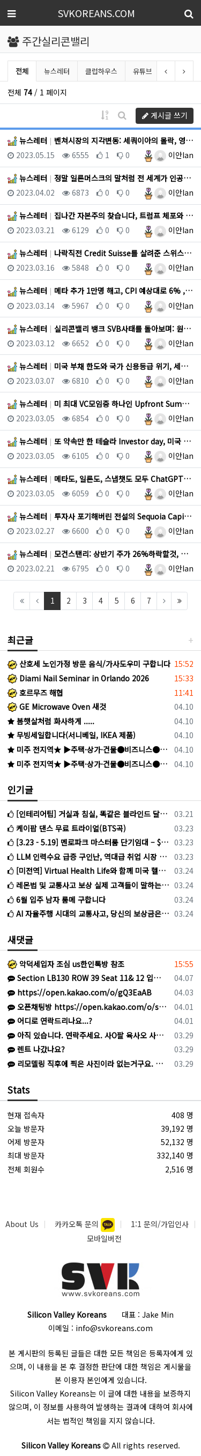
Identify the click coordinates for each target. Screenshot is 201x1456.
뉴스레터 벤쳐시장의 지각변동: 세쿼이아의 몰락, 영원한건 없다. (100, 140)
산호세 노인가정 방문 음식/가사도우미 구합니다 (89, 663)
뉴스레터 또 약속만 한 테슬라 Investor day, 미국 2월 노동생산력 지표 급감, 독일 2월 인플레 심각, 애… (100, 441)
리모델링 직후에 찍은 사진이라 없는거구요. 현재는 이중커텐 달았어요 (87, 1063)
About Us (22, 1224)
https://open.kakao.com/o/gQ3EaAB (80, 992)
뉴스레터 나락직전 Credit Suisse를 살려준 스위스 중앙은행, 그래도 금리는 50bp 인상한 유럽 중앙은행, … (100, 253)
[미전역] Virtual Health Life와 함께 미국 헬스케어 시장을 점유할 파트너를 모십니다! (89, 870)
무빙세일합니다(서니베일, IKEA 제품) (72, 735)
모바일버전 (104, 1238)
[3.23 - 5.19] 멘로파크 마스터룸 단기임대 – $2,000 (89, 842)
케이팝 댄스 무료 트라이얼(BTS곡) (67, 828)
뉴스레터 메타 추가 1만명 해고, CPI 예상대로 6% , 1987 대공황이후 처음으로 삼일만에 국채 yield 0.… (100, 290)
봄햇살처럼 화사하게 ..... (51, 721)
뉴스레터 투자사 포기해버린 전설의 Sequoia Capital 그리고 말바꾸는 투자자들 (100, 516)
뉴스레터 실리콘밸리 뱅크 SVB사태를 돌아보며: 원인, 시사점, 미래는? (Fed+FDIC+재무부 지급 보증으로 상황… (100, 328)
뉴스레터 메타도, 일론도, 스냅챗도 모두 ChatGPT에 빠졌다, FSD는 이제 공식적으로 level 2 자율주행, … (100, 478)
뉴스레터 (57, 71)
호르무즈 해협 (35, 692)
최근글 (20, 640)
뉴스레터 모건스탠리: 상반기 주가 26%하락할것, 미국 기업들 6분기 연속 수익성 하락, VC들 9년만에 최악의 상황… (100, 553)
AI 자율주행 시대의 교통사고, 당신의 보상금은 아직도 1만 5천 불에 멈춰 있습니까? (89, 913)
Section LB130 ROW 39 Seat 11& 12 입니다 (87, 977)
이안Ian (173, 155)
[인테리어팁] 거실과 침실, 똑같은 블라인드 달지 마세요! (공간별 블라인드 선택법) (89, 813)
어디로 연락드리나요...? (50, 1020)
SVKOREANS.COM (96, 13)
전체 (22, 71)
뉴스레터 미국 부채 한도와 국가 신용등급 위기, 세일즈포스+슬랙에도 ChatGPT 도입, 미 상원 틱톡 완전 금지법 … (100, 366)
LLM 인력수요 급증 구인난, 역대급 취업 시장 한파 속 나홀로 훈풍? (89, 856)
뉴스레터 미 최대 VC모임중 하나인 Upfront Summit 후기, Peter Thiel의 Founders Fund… (100, 403)
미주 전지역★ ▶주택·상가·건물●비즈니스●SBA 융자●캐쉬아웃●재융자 (89, 749)
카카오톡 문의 (78, 1224)
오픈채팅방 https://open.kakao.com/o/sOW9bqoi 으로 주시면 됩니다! (87, 1006)
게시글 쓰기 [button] (165, 115)
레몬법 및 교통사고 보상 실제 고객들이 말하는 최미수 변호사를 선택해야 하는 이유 (89, 885)
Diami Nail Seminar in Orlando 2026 (78, 678)
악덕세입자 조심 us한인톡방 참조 (66, 964)
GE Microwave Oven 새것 (57, 706)
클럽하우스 (101, 71)
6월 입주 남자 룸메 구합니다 (57, 899)
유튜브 (142, 71)
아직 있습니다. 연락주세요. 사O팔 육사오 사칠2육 (87, 1035)
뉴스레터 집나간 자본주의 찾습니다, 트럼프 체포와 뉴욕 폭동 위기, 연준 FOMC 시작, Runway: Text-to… (100, 215)
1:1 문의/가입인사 (160, 1224)
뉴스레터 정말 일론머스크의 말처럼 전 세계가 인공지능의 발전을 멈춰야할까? (100, 178)
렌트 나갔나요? (36, 1049)
